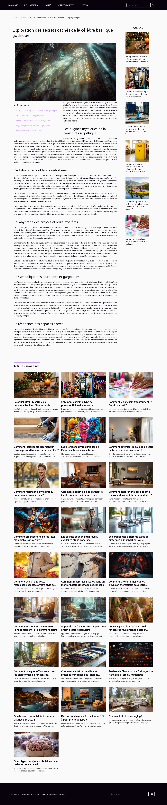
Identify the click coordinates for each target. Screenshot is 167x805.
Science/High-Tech (66, 5)
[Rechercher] (137, 5)
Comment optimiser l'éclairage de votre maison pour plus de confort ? (131, 448)
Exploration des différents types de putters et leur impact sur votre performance (128, 540)
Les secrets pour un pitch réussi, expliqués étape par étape (79, 538)
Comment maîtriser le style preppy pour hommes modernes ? (33, 493)
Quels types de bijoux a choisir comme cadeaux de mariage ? (36, 763)
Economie (13, 5)
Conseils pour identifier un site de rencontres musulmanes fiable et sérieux (128, 629)
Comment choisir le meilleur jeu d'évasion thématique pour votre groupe (127, 585)
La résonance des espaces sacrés (28, 130)
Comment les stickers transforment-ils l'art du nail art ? (136, 241)
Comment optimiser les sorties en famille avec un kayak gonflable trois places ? (136, 205)
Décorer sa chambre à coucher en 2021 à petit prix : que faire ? (83, 718)
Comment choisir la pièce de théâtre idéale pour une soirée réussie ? (82, 493)
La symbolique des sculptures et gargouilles (33, 125)
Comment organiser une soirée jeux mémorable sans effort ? (34, 538)
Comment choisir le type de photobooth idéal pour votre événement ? (137, 94)
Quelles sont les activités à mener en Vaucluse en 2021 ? (35, 718)
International (31, 5)
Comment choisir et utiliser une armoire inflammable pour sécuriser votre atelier (135, 167)
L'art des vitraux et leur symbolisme (29, 115)
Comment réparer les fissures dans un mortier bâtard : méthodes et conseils (83, 583)
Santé (48, 5)
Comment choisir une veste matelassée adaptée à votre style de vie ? (34, 585)
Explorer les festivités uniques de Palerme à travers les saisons (80, 448)
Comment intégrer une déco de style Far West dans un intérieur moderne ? (130, 493)
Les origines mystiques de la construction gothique (36, 110)
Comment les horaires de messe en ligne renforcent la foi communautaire (35, 628)
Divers (85, 5)
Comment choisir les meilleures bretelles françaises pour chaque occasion (79, 674)
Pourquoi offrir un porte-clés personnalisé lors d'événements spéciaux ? (136, 59)
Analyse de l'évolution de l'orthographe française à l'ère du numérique (131, 673)
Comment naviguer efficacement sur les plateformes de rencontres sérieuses (34, 674)
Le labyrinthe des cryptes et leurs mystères (32, 120)
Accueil (15, 18)
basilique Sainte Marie (65, 211)
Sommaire (22, 105)
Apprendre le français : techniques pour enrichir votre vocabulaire (83, 628)
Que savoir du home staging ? (125, 716)
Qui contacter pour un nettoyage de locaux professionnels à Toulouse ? (137, 130)
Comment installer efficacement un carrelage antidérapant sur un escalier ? (36, 448)
